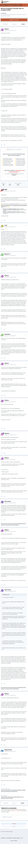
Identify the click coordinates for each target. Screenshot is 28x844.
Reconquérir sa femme (20, 162)
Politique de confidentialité (6, 838)
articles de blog (14, 173)
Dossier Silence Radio (7, 158)
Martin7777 (7, 254)
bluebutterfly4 (8, 749)
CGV (22, 838)
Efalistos (4, 13)
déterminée (7, 334)
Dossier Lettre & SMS (20, 158)
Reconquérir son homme (8, 164)
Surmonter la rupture (20, 164)
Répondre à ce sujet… (7, 816)
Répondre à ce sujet (14, 19)
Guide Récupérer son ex (8, 160)
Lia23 (5, 225)
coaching (14, 175)
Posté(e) (10, 30)
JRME (5, 189)
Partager (14, 824)
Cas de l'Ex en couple (20, 160)
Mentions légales (16, 838)
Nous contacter (14, 840)
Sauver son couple (7, 162)
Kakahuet (6, 433)
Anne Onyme (7, 501)
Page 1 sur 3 (14, 24)
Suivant (23, 24)
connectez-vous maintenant (16, 810)
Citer (4, 144)
